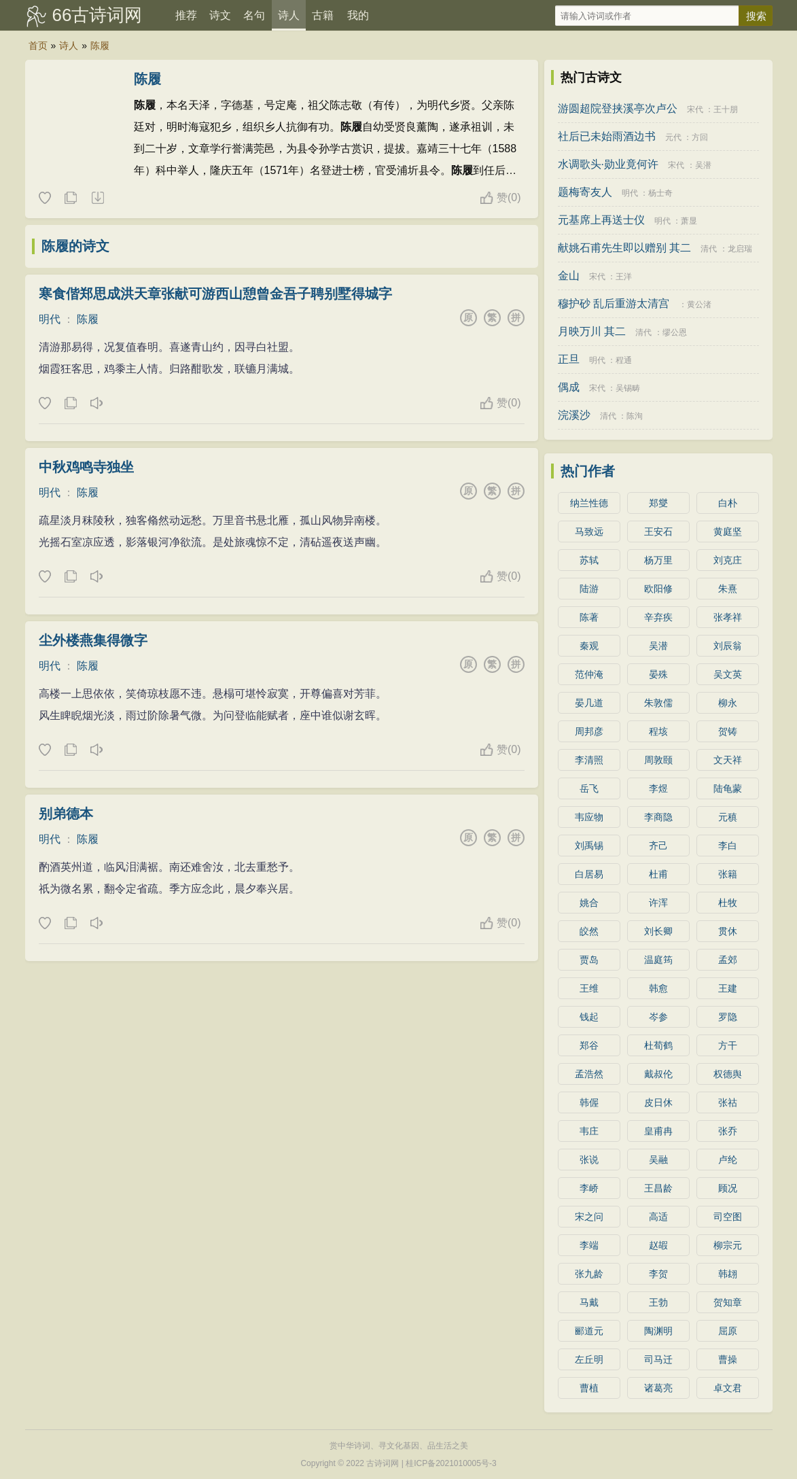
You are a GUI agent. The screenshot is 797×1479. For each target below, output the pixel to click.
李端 (589, 1245)
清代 (709, 249)
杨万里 (658, 560)
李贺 (658, 1273)
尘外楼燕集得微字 (93, 640)
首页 (38, 45)
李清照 (589, 759)
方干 (727, 1045)
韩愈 (658, 988)
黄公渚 (699, 304)
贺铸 (727, 731)
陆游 (589, 588)
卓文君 (727, 1387)
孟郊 (727, 959)
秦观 (589, 645)
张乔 (727, 1131)
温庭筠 (658, 959)
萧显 (689, 221)
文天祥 (727, 759)
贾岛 (589, 959)
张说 (589, 1159)
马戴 (589, 1302)
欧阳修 (658, 588)
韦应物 (589, 817)
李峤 (589, 1188)
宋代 (695, 109)
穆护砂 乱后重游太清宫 (613, 303)
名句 (254, 15)
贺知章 (727, 1302)
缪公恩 (674, 332)
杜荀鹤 (658, 1045)
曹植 (589, 1387)
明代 (49, 319)
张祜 (727, 1102)
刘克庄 (727, 560)
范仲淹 (589, 674)
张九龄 (589, 1273)
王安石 (658, 531)
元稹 (727, 817)
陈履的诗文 (75, 246)
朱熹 (727, 588)
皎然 (589, 931)
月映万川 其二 (592, 331)
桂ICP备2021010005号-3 (451, 1463)
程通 (624, 360)
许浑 (658, 902)
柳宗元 (727, 1245)
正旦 (569, 359)
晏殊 (658, 674)
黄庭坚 (727, 531)
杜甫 (658, 874)
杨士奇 (660, 193)
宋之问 (589, 1216)
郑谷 (589, 1045)
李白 (727, 845)
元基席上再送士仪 (601, 220)
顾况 (727, 1188)
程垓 (658, 731)
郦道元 (589, 1330)
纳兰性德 (589, 503)
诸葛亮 (658, 1387)
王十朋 (725, 109)
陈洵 (634, 416)
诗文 (220, 15)
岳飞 (589, 788)
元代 (673, 137)
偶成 (569, 387)
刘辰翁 (727, 645)
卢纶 (727, 1159)
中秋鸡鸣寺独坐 (86, 466)
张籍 (727, 874)
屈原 (727, 1330)
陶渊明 (658, 1330)
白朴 (727, 503)
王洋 (624, 276)
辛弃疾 (658, 617)
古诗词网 (382, 1463)
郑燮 (658, 503)
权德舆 (727, 1073)
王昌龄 (658, 1188)
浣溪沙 (574, 415)
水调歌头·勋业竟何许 (608, 164)
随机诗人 (97, 198)
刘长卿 (658, 931)
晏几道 (589, 702)
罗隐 (727, 1016)
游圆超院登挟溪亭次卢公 (617, 108)
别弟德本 (66, 813)
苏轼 (589, 560)
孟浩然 (589, 1073)
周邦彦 (589, 731)
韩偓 (589, 1102)
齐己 (658, 845)
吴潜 (703, 165)
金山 (569, 275)
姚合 (589, 902)
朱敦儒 (658, 702)
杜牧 (727, 902)
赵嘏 (658, 1245)
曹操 (727, 1359)
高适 (658, 1216)
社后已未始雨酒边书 (607, 136)
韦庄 (589, 1131)
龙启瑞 (740, 249)
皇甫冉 (658, 1131)
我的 (358, 15)
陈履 (99, 45)
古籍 (323, 15)
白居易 (589, 874)
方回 (700, 137)
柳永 (727, 702)
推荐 (186, 15)
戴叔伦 (658, 1073)
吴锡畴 (628, 388)
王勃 (658, 1302)
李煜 (658, 788)
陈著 (589, 617)
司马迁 (658, 1359)
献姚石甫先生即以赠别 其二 (624, 248)
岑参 (658, 1016)
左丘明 (589, 1359)
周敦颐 (658, 759)
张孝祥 (727, 617)
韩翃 (727, 1273)
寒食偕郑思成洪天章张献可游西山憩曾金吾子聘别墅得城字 (215, 293)
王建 (727, 988)
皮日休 (658, 1102)
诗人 (289, 15)
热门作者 (588, 471)
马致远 (589, 531)
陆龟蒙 (727, 788)
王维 (589, 988)
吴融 (658, 1159)
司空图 (727, 1216)
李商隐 (658, 817)
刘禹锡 (589, 845)
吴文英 (727, 674)
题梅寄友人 (585, 192)
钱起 (589, 1016)
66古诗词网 (97, 15)
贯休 (727, 931)
